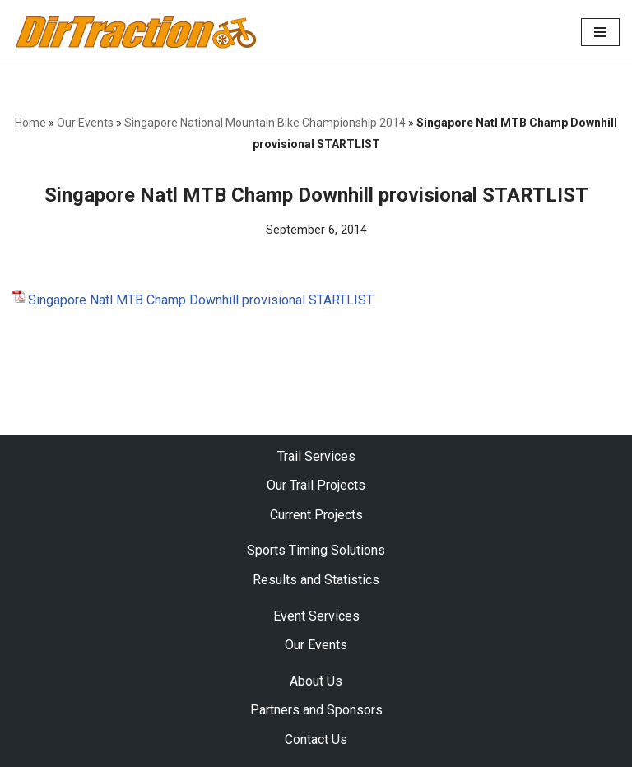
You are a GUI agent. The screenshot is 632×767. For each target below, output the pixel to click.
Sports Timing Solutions (316, 551)
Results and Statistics (316, 580)
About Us (316, 681)
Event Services (316, 616)
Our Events (85, 122)
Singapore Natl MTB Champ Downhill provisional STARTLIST (201, 300)
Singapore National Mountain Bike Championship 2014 (265, 122)
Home (30, 122)
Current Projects (316, 515)
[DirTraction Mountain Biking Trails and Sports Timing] (135, 32)
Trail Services (316, 456)
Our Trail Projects (316, 486)
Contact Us (316, 739)
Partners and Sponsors (316, 710)
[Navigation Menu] (600, 32)
